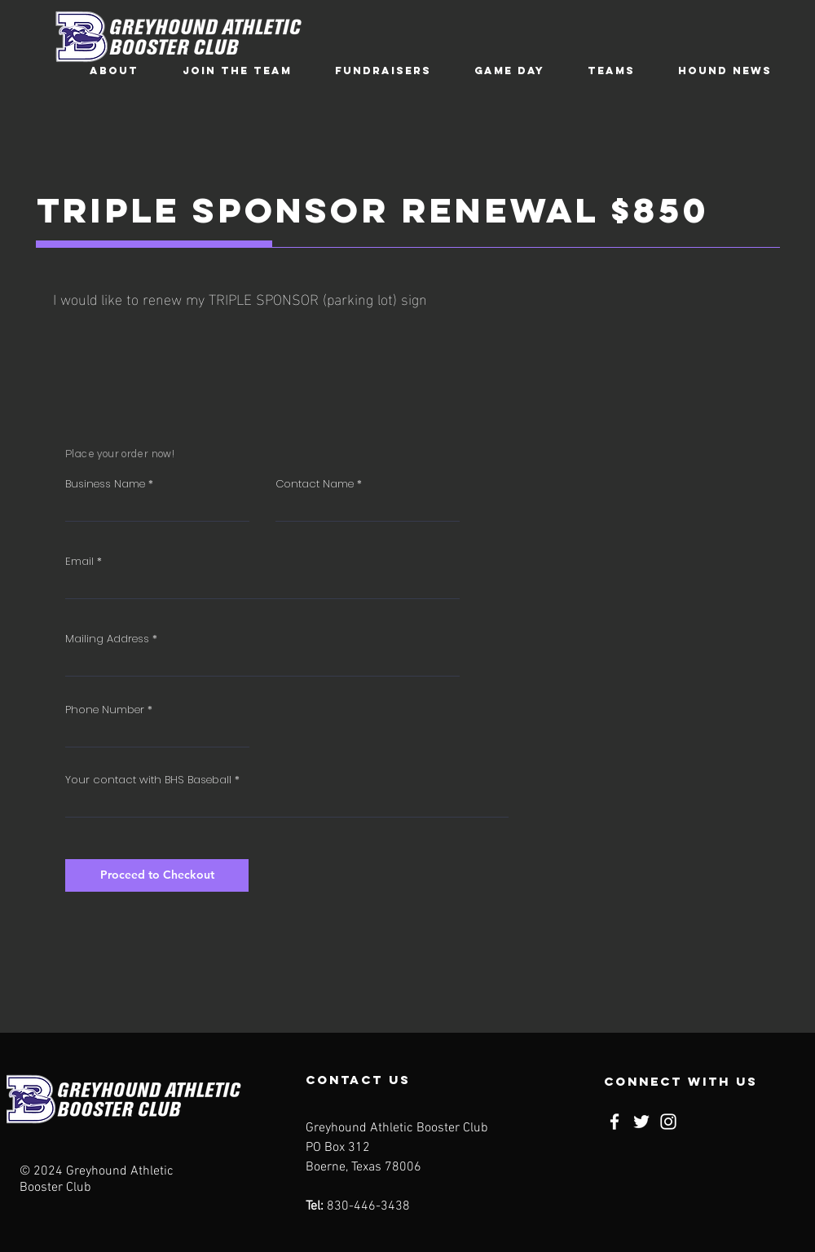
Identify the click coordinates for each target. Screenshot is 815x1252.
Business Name (105, 483)
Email (79, 561)
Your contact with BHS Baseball (148, 779)
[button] (114, 70)
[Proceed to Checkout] (157, 875)
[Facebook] (614, 1121)
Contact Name (314, 483)
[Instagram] (668, 1121)
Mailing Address (107, 638)
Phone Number (104, 709)
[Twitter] (641, 1121)
